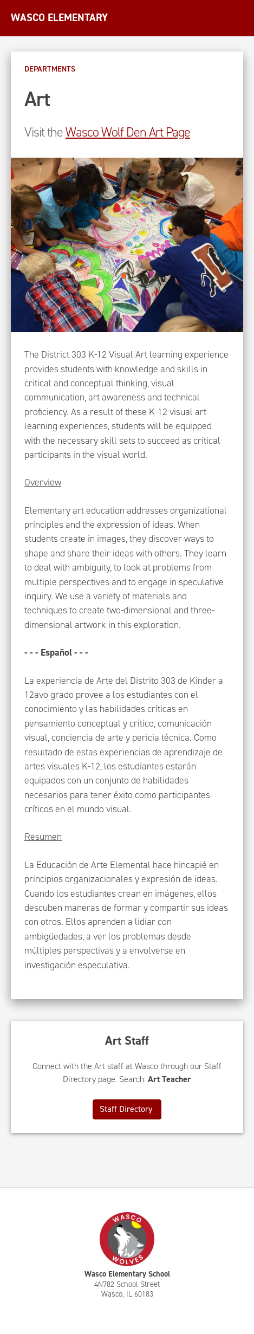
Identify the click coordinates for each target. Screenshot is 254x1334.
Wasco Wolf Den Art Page (128, 132)
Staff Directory (127, 1109)
